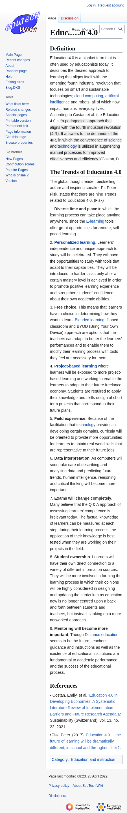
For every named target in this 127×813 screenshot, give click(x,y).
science (115, 140)
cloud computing (88, 96)
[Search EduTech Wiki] (112, 29)
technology (67, 146)
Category (60, 759)
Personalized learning (74, 242)
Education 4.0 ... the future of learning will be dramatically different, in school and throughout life (85, 741)
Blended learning (89, 320)
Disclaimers (57, 796)
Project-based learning (75, 366)
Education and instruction (93, 759)
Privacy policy (59, 786)
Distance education (101, 634)
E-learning (95, 221)
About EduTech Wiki (88, 786)
